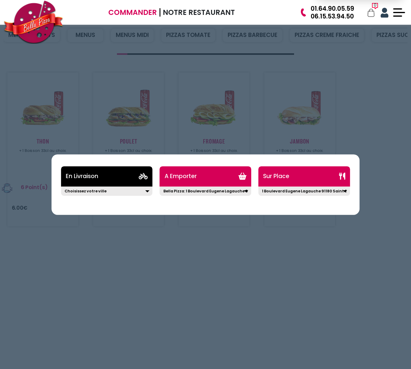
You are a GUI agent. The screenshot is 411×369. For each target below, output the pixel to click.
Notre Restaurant (199, 12)
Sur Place (276, 176)
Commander (132, 12)
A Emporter (181, 176)
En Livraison (82, 176)
